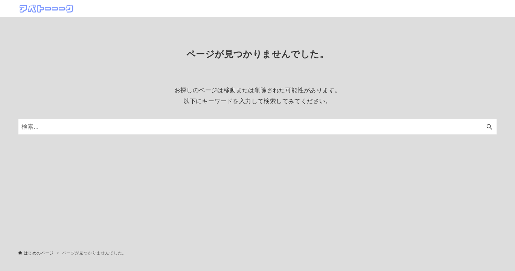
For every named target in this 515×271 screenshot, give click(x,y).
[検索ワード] (257, 127)
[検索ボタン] (489, 127)
